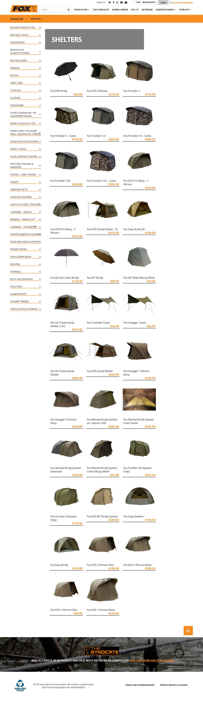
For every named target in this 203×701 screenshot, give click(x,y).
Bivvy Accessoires (21, 279)
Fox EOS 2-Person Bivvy (137, 565)
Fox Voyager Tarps (134, 322)
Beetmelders (18, 60)
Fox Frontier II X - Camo (137, 136)
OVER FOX (184, 9)
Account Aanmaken (182, 2)
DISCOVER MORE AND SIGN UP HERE (152, 660)
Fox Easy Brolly (59, 565)
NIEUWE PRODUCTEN (22, 27)
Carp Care (16, 82)
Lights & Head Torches (25, 204)
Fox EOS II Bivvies (97, 91)
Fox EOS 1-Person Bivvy (101, 610)
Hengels (15, 271)
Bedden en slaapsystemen (19, 51)
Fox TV (134, 9)
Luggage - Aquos (21, 211)
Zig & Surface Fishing (23, 156)
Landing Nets (18, 189)
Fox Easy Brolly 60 (134, 229)
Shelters (16, 286)
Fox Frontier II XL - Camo (101, 181)
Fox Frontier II (131, 91)
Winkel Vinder (120, 9)
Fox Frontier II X (96, 136)
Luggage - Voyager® (23, 226)
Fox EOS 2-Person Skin (100, 565)
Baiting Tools (19, 34)
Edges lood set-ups (23, 123)
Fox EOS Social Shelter (100, 371)
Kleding (15, 97)
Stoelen (15, 90)
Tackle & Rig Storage (24, 308)
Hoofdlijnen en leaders (25, 234)
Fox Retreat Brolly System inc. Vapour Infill (102, 421)
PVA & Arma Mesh (20, 256)
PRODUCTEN (80, 9)
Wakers (15, 67)
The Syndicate (101, 9)
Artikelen (147, 9)
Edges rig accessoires (24, 141)
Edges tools (18, 148)
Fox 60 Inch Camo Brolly (64, 277)
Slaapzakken (18, 293)
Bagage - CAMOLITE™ (22, 219)
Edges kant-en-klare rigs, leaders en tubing (25, 132)
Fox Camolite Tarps (98, 322)
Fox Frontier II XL (60, 181)
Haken (14, 181)
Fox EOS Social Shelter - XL (102, 229)
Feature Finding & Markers (21, 165)
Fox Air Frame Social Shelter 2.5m (62, 324)
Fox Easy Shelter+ (133, 516)
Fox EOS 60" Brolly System (102, 516)
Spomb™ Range (19, 301)
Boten (14, 75)
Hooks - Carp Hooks (23, 174)
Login (163, 2)
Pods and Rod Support (25, 241)
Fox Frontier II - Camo (63, 136)
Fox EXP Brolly (58, 91)
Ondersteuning (165, 9)
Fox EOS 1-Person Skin (63, 610)
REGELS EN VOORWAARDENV (140, 685)
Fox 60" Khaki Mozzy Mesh (139, 277)
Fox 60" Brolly (95, 277)
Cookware (17, 105)
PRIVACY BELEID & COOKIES (174, 685)
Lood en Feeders (21, 196)
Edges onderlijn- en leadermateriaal (23, 114)
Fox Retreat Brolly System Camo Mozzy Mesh (102, 469)
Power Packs (18, 249)
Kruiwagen (17, 42)
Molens (15, 264)
